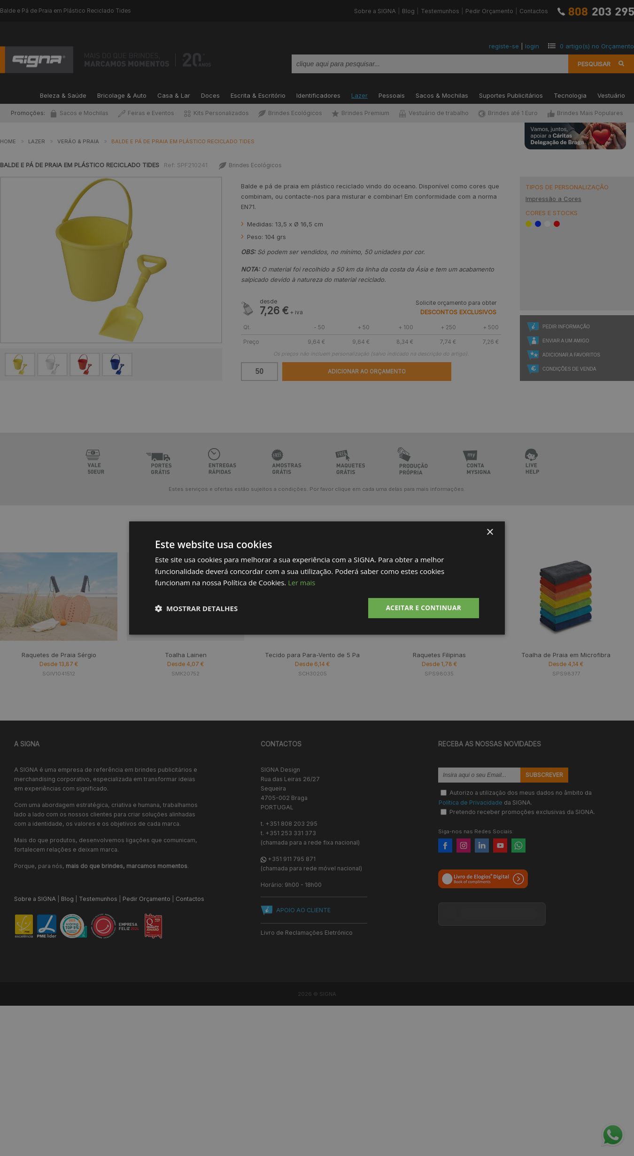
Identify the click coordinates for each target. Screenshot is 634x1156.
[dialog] (317, 578)
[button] (196, 608)
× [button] (489, 531)
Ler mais (302, 582)
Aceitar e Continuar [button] (422, 607)
